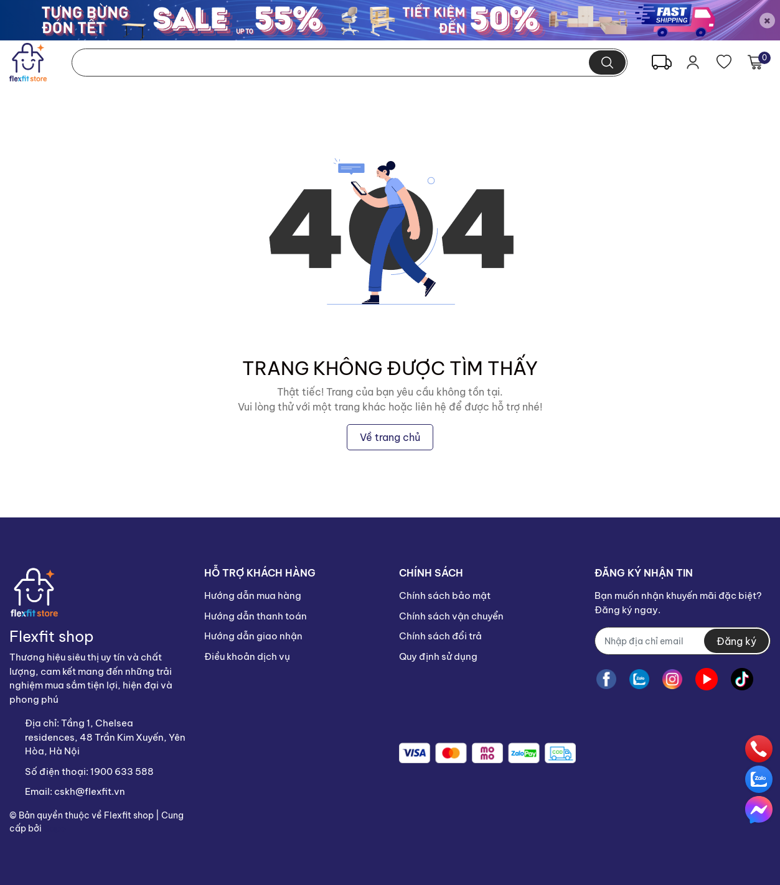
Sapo (55, 828)
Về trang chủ (390, 437)
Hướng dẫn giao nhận (253, 636)
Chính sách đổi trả (440, 636)
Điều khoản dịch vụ (247, 656)
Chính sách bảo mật (445, 595)
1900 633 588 (122, 771)
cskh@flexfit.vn (89, 791)
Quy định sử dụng (438, 656)
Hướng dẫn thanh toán (255, 616)
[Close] (767, 20)
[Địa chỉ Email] (682, 641)
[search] (607, 62)
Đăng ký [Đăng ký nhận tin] (736, 641)
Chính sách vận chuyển (451, 616)
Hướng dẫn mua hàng (252, 595)
